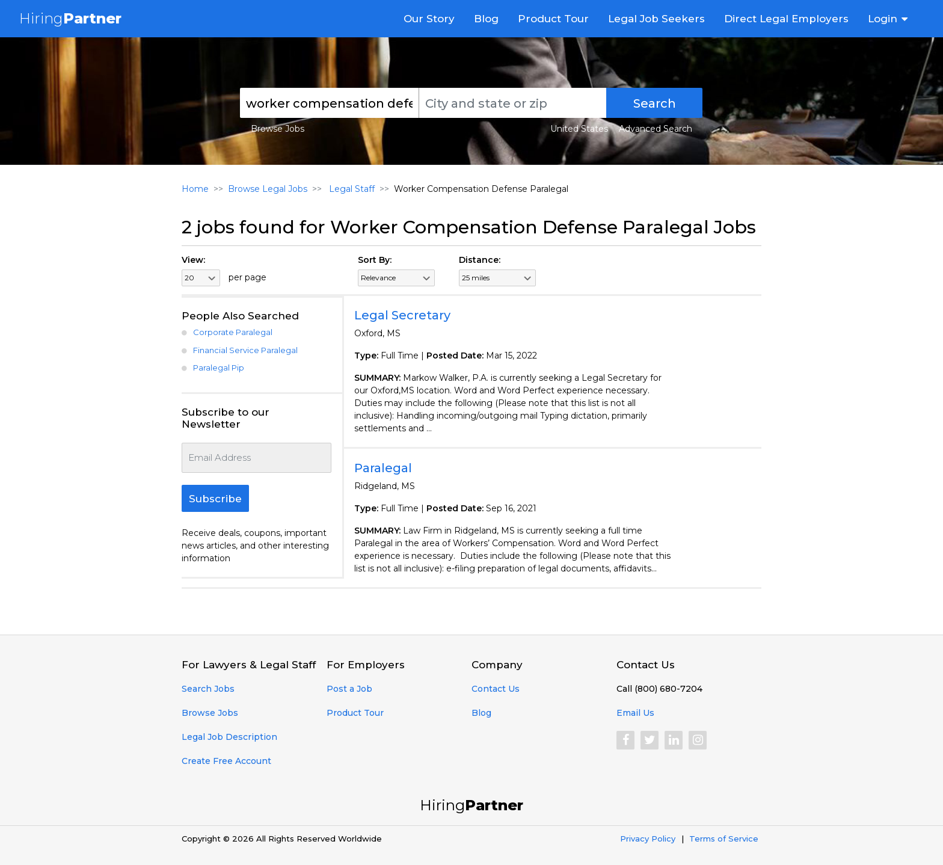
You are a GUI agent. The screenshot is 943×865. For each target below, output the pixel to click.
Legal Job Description (229, 736)
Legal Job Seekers (656, 19)
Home (195, 188)
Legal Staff (351, 188)
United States (579, 128)
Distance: (479, 259)
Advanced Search (655, 128)
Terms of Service (723, 838)
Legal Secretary (402, 315)
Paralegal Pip (218, 367)
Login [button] (882, 19)
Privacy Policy (647, 838)
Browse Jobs (277, 128)
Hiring (70, 18)
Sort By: (375, 259)
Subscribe (215, 499)
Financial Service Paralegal (245, 350)
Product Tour (553, 19)
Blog (486, 19)
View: (193, 259)
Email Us (635, 712)
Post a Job (349, 688)
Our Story (429, 19)
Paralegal (383, 468)
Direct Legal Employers (786, 19)
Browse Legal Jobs (267, 188)
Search (654, 103)
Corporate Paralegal (232, 332)
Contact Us (496, 688)
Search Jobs (208, 688)
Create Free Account (226, 761)
